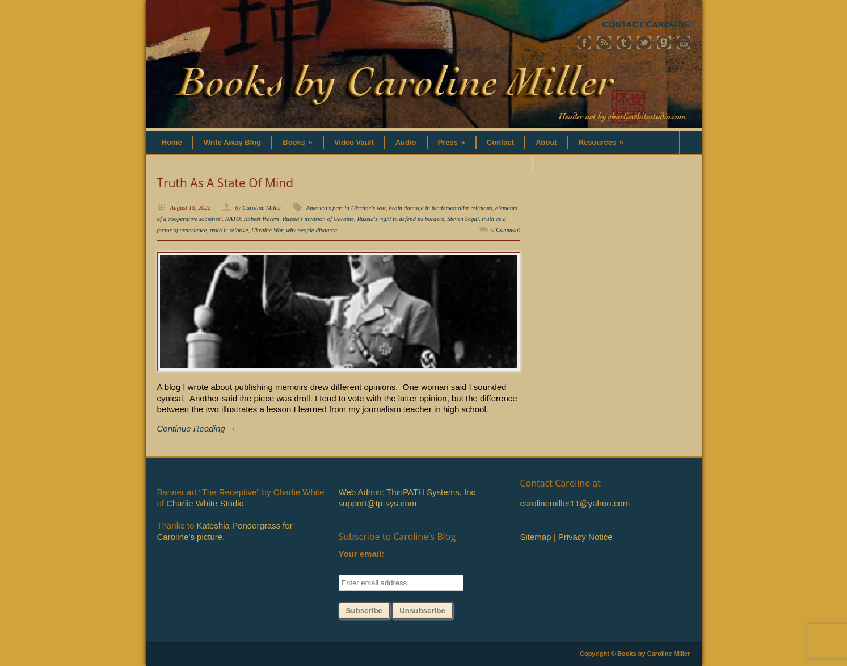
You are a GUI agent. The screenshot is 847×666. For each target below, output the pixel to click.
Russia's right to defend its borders (400, 218)
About (546, 142)
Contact (500, 142)
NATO (233, 218)
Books (298, 142)
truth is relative (229, 230)
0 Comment (505, 229)
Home (172, 142)
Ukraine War (267, 230)
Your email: (362, 554)
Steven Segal (463, 218)
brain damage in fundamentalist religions (440, 207)
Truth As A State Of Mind (225, 183)
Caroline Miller (261, 207)
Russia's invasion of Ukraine (318, 218)
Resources (601, 142)
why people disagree (311, 230)
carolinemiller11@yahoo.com (575, 503)
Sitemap (535, 537)
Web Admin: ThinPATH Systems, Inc (407, 492)
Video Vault (354, 142)
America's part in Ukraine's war (345, 207)
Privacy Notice (585, 537)
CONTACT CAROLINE (646, 24)
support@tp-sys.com (378, 503)
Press (451, 142)
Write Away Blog (233, 142)
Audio (405, 142)
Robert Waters (261, 218)
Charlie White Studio (205, 503)
